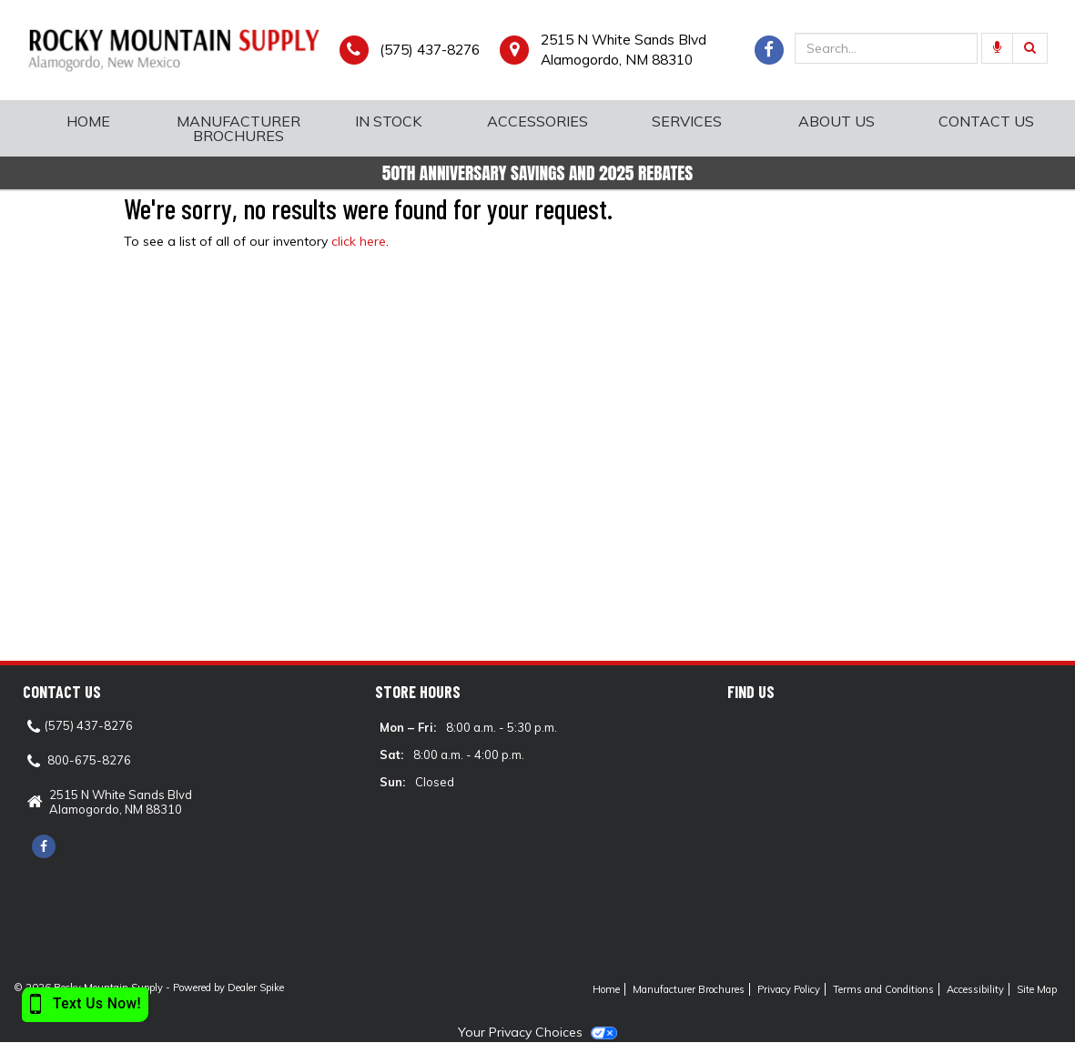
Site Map (1037, 989)
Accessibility (975, 989)
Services (687, 121)
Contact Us (986, 121)
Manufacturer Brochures (238, 128)
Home (88, 121)
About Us (836, 121)
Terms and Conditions (883, 989)
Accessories (537, 121)
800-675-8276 (89, 760)
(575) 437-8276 (430, 49)
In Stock (388, 121)
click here (358, 241)
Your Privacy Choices (537, 1032)
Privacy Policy (788, 989)
